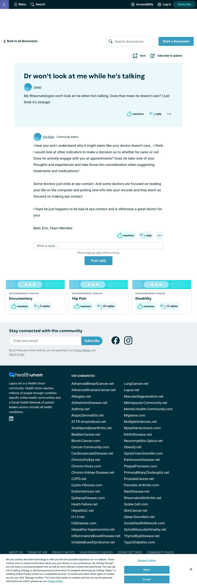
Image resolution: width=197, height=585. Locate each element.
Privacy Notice (82, 350)
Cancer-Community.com (90, 447)
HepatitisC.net (82, 510)
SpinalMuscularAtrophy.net (145, 529)
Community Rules (160, 552)
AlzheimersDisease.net (89, 403)
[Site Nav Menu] (20, 4)
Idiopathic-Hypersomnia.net (93, 529)
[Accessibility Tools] (142, 4)
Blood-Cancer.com (85, 441)
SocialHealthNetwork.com (144, 523)
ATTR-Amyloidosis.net (88, 422)
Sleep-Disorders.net (139, 517)
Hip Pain (79, 298)
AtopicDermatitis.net (87, 415)
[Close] (191, 569)
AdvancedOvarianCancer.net (93, 390)
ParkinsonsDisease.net (142, 460)
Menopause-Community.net (145, 403)
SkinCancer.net (135, 510)
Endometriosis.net (85, 491)
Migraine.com (135, 415)
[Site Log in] (164, 4)
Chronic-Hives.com (86, 466)
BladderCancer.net (85, 434)
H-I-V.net (78, 517)
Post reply (98, 261)
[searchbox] (136, 41)
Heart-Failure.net (84, 504)
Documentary (21, 298)
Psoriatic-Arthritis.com (141, 485)
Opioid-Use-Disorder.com (143, 453)
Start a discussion (176, 41)
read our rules (93, 252)
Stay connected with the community (45, 330)
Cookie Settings (129, 552)
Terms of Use (16, 354)
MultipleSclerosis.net (140, 422)
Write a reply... (47, 246)
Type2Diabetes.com (139, 542)
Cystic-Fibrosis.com (86, 485)
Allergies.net (81, 396)
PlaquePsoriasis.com (140, 466)
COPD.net (78, 479)
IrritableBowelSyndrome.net (93, 542)
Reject (146, 569)
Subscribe (184, 4)
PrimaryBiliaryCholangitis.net (146, 472)
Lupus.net (131, 390)
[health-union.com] (25, 375)
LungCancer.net (136, 383)
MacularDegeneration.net (144, 396)
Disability (143, 298)
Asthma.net (80, 409)
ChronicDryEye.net (85, 460)
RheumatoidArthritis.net (142, 498)
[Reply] (155, 114)
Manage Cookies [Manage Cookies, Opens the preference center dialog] (147, 560)
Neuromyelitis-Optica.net (143, 441)
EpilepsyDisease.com (88, 498)
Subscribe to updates (165, 56)
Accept (147, 579)
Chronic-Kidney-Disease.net (92, 472)
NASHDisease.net (138, 434)
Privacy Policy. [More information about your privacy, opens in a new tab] (55, 581)
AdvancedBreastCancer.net (92, 383)
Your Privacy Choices (96, 552)
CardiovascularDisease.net (92, 453)
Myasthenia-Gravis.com (142, 428)
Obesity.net (132, 447)
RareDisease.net (136, 491)
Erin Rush (48, 136)
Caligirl (37, 87)
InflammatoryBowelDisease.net (95, 536)
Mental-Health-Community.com (148, 409)
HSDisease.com (83, 523)
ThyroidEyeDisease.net (142, 536)
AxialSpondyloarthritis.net (91, 428)
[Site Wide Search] (38, 4)
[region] (98, 569)
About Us (16, 552)
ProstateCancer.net (139, 479)
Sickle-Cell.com (136, 504)
